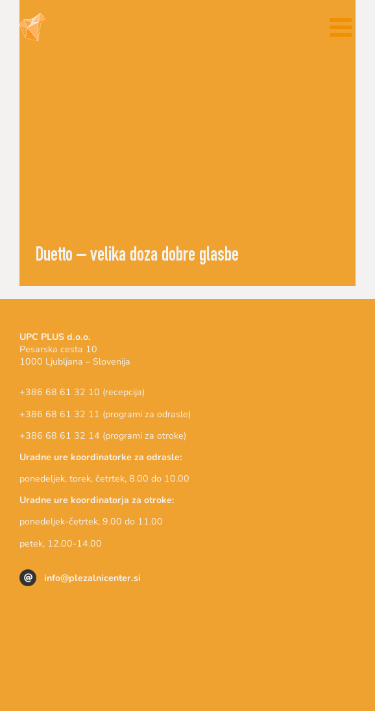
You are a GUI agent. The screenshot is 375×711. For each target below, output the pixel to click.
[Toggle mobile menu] (343, 27)
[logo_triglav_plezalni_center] (187, 613)
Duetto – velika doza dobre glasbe (137, 256)
